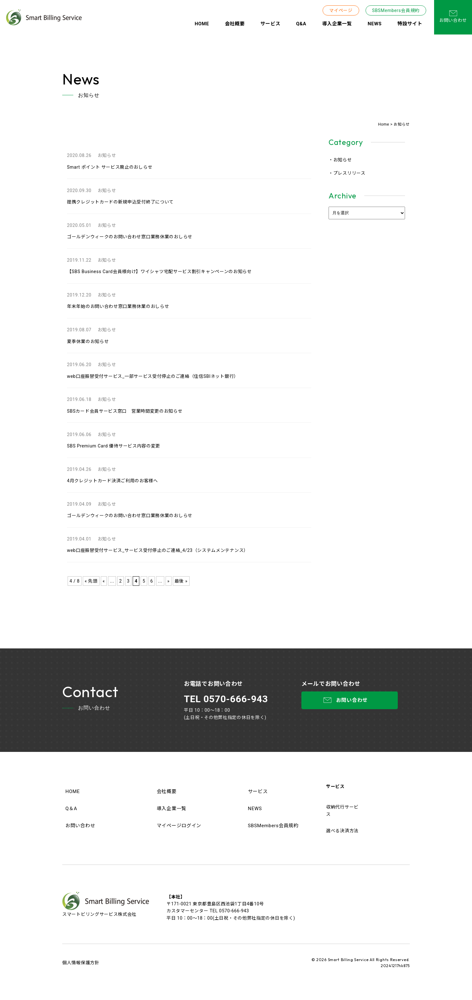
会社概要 (235, 24)
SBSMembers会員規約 (396, 10)
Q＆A (71, 808)
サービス (270, 24)
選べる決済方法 (342, 830)
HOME (202, 24)
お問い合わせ (453, 16)
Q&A (301, 24)
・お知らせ (340, 159)
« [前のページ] (104, 581)
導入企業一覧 (337, 24)
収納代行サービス (342, 810)
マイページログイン (179, 825)
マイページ (341, 10)
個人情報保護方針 (81, 962)
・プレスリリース (347, 173)
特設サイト (409, 24)
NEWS (375, 24)
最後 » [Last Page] (181, 581)
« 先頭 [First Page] (91, 581)
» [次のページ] (168, 581)
